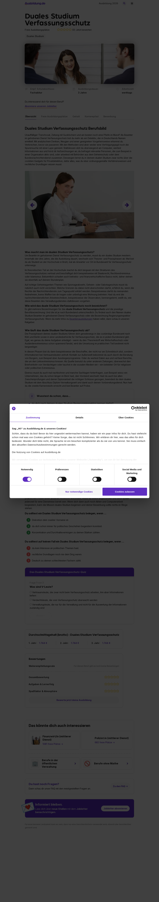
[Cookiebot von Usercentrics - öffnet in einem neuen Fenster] (133, 408)
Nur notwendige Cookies (79, 491)
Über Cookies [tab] (126, 417)
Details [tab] (79, 417)
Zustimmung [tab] (33, 417)
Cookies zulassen (125, 491)
